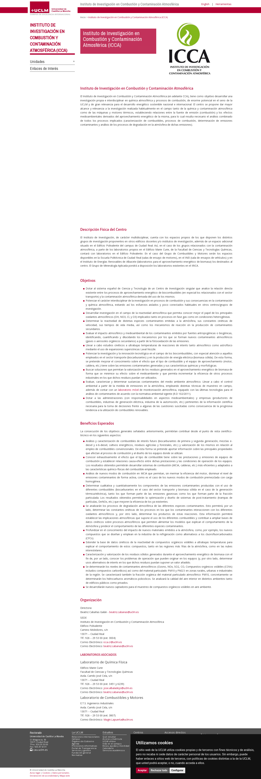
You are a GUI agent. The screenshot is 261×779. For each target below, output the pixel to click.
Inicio (83, 17)
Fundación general (81, 752)
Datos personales (60, 772)
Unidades (37, 61)
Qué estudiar (109, 736)
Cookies (46, 772)
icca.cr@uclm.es (112, 642)
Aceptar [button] (142, 770)
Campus (76, 739)
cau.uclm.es (39, 749)
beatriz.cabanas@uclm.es (124, 612)
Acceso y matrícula (112, 739)
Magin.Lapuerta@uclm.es (118, 719)
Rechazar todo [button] (159, 770)
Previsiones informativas (84, 745)
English (205, 4)
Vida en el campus (112, 743)
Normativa (77, 755)
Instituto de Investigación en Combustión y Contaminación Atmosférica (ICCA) (48, 37)
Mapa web (65, 775)
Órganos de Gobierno (83, 741)
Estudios (108, 732)
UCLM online (109, 741)
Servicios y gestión (81, 750)
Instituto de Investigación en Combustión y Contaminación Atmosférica (129, 4)
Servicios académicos (114, 750)
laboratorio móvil (128, 389)
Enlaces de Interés (44, 68)
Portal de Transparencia (84, 748)
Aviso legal (35, 772)
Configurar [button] (177, 770)
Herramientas (223, 4)
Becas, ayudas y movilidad (116, 745)
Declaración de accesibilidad (44, 775)
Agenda (75, 743)
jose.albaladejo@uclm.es (117, 688)
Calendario (108, 748)
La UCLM (77, 732)
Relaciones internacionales (86, 736)
